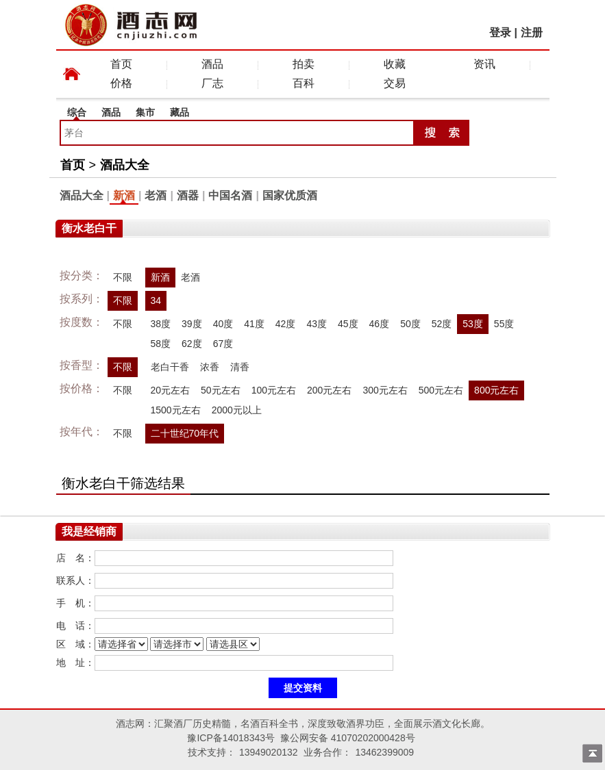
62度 (192, 343)
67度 (223, 343)
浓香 (209, 366)
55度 (504, 323)
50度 (410, 323)
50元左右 (220, 390)
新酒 (124, 195)
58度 (161, 343)
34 (156, 300)
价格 (121, 83)
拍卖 (303, 64)
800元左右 (496, 390)
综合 (76, 112)
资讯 (484, 64)
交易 (395, 83)
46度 (379, 323)
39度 (192, 323)
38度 (161, 323)
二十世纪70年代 (185, 433)
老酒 (155, 195)
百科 (303, 83)
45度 (348, 323)
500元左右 (441, 390)
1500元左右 (176, 410)
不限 (122, 277)
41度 (254, 323)
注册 (532, 32)
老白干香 (170, 366)
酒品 (212, 64)
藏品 (179, 112)
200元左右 (329, 390)
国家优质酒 (289, 195)
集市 (145, 112)
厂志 (212, 83)
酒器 (188, 195)
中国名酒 (230, 195)
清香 (239, 366)
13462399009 (384, 752)
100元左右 (273, 390)
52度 (442, 323)
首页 (121, 64)
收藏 (395, 64)
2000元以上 (237, 410)
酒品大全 (124, 165)
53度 (472, 323)
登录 (500, 32)
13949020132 (268, 752)
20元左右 (170, 390)
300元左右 (384, 390)
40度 (223, 323)
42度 (285, 323)
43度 (316, 323)
